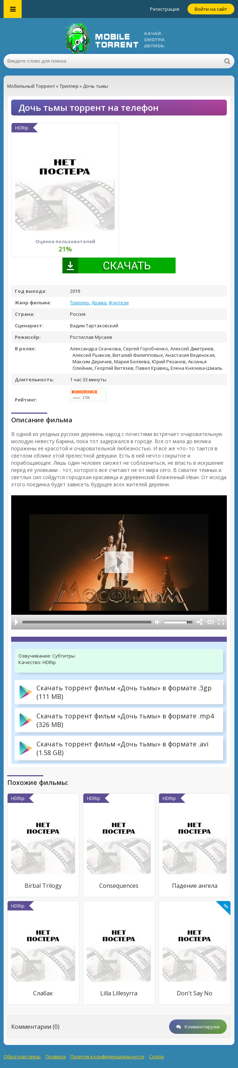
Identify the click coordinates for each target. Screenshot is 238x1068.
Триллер (79, 302)
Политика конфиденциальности (107, 1056)
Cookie (156, 1056)
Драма (98, 302)
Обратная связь (22, 1056)
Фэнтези (119, 302)
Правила (55, 1056)
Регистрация (164, 9)
